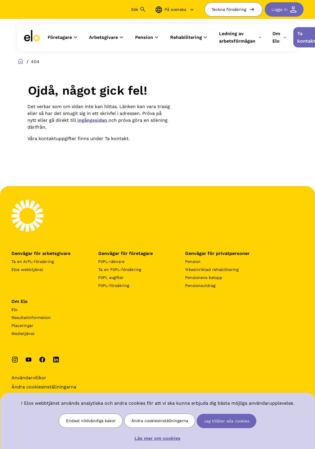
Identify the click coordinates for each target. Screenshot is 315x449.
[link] (32, 37)
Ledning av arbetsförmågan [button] (240, 37)
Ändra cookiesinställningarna (159, 420)
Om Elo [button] (279, 37)
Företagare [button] (63, 37)
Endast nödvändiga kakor (91, 420)
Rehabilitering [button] (189, 37)
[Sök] (103, 9)
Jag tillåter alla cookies (226, 421)
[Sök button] (142, 9)
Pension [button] (147, 37)
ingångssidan (93, 120)
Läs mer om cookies (157, 438)
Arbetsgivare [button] (107, 37)
